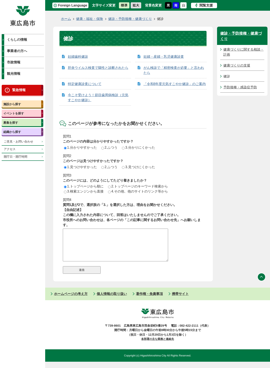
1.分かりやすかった (80, 147)
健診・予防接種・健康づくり (130, 19)
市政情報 (13, 62)
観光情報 (13, 73)
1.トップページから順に (84, 186)
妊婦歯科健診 (78, 56)
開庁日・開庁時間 (15, 156)
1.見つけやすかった (80, 167)
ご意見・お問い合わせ (18, 141)
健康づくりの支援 (236, 65)
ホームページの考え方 (71, 300)
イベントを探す (13, 113)
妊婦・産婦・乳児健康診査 (164, 56)
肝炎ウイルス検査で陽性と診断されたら (98, 67)
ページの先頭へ (261, 283)
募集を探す (10, 122)
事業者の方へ (17, 51)
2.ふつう (109, 147)
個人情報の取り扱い (112, 300)
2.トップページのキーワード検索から (138, 186)
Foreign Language (72, 5)
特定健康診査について (84, 84)
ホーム (66, 19)
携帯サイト (180, 300)
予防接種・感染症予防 (240, 87)
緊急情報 (19, 90)
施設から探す (12, 104)
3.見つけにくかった (138, 167)
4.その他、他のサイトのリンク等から (138, 191)
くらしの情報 (17, 39)
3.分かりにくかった (138, 147)
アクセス (10, 149)
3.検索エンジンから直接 (84, 191)
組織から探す (12, 132)
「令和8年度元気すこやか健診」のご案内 (175, 84)
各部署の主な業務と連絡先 (157, 345)
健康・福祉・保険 (89, 19)
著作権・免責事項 (149, 300)
